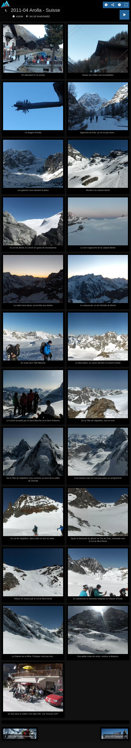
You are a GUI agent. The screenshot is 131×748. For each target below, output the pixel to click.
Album (19, 16)
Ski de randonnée (40, 16)
